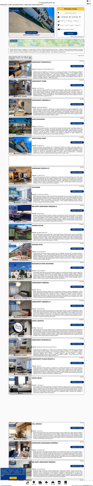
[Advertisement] (46, 408)
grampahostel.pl (46, 3)
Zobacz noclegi (77, 66)
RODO (2, 475)
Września (11, 63)
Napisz (91, 485)
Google (23, 469)
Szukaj (71, 34)
